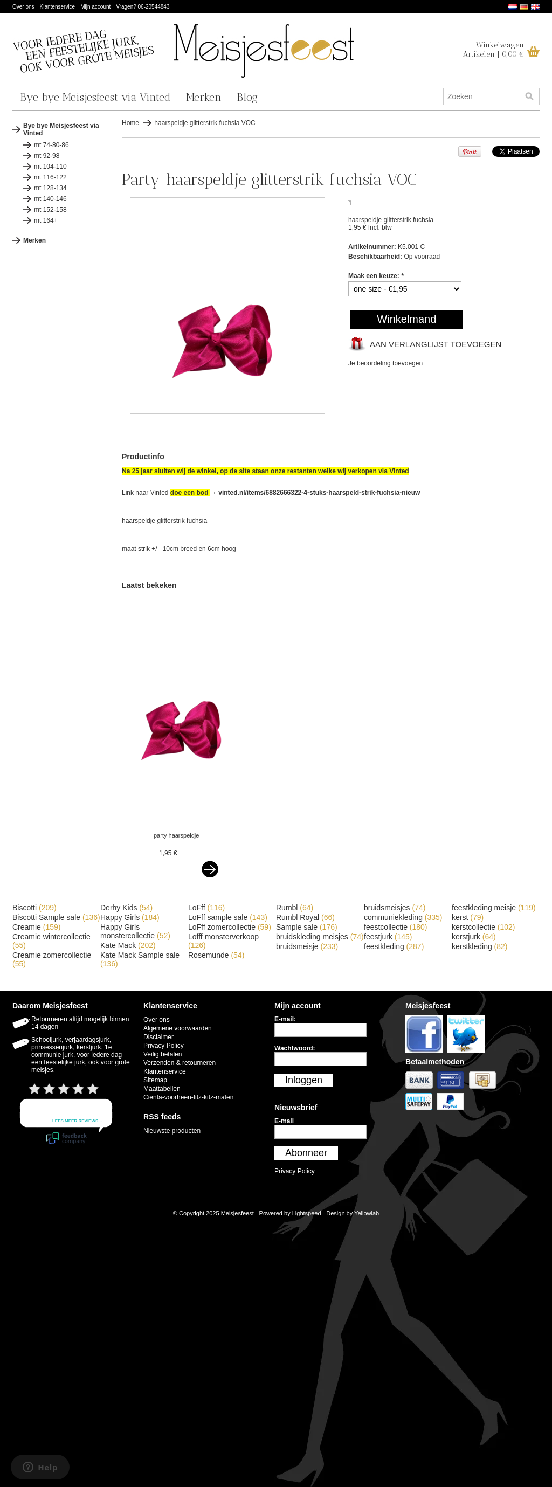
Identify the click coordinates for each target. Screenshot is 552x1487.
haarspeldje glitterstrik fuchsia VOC (204, 123)
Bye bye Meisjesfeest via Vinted (95, 97)
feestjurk (388, 936)
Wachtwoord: (294, 1048)
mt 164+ (46, 220)
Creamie (36, 927)
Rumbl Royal (305, 917)
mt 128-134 (50, 188)
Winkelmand (406, 319)
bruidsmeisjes (394, 907)
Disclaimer (158, 1037)
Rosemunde (216, 955)
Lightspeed (306, 1213)
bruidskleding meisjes (320, 936)
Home (130, 123)
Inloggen (303, 1080)
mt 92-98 (46, 156)
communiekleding (403, 917)
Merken (204, 97)
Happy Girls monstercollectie (135, 931)
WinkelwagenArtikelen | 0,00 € (493, 49)
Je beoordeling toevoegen (385, 363)
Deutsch (524, 7)
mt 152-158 (50, 209)
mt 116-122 (50, 177)
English (535, 7)
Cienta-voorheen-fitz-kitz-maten (188, 1097)
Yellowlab (366, 1213)
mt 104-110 (50, 166)
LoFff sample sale (227, 917)
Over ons (23, 7)
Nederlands (512, 7)
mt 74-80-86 (51, 145)
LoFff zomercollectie (229, 927)
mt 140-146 (50, 199)
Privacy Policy (163, 1045)
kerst (468, 917)
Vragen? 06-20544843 (142, 7)
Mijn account (95, 7)
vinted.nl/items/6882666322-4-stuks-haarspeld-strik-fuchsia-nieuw (319, 492)
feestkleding (394, 946)
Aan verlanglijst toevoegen (435, 344)
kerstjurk (474, 936)
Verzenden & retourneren (179, 1063)
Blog (247, 97)
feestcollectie (395, 927)
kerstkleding (480, 946)
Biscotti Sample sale (56, 917)
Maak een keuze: (376, 276)
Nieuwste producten (172, 1131)
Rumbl (294, 907)
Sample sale (306, 927)
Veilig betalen (162, 1054)
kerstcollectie (483, 927)
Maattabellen (162, 1088)
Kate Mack (128, 945)
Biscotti (34, 907)
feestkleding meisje (494, 907)
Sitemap (155, 1080)
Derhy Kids (126, 907)
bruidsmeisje (307, 946)
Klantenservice (57, 7)
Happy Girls (130, 917)
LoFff (206, 907)
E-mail (284, 1121)
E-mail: (285, 1019)
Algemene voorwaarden (177, 1028)
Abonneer (306, 1152)
